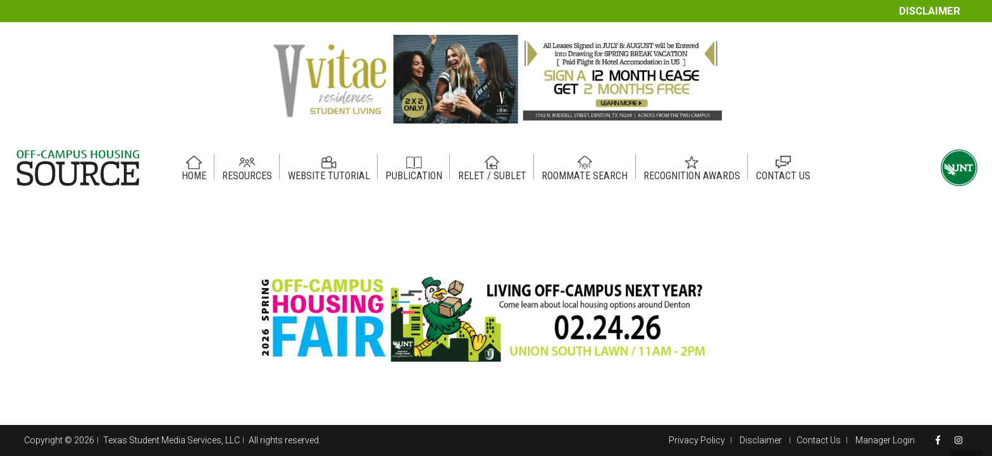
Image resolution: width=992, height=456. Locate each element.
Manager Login (885, 440)
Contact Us (819, 440)
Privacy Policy (697, 440)
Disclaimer (929, 11)
